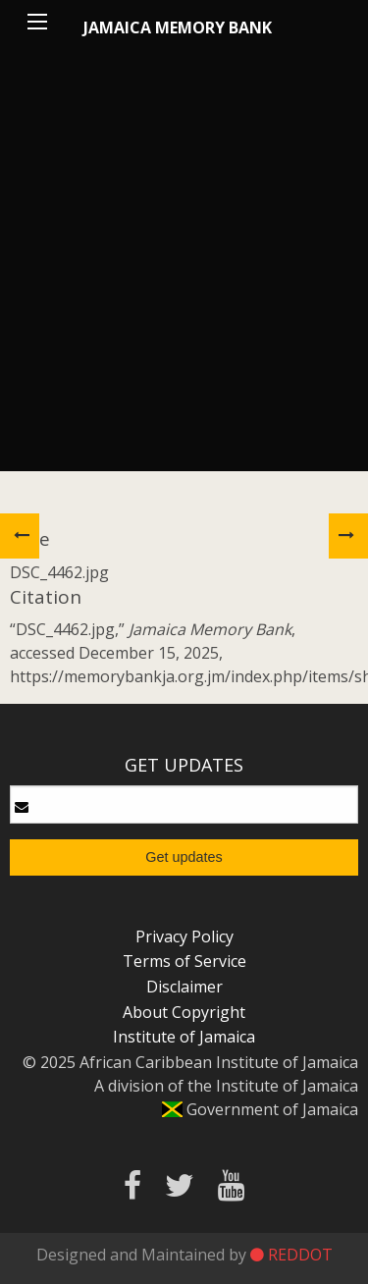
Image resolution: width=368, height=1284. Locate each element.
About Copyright (184, 1012)
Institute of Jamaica (184, 1036)
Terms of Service (184, 961)
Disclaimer (184, 986)
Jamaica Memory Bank (177, 27)
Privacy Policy (184, 936)
